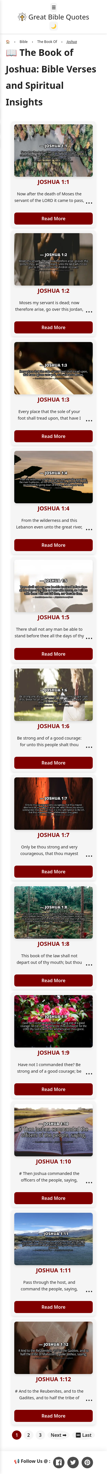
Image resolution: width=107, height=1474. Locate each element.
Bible (24, 41)
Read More (54, 218)
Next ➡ (58, 1435)
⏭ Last (83, 1435)
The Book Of (47, 41)
